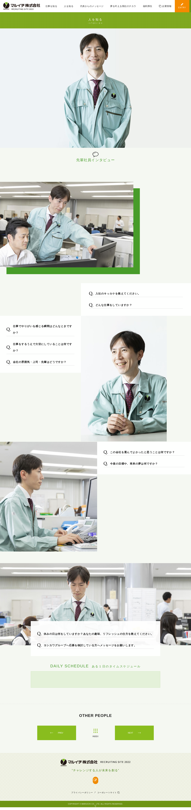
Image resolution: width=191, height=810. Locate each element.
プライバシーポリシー (82, 795)
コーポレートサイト (108, 795)
